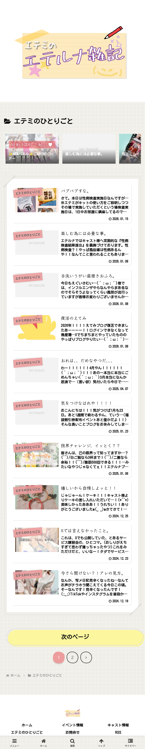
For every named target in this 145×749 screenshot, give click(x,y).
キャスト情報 (118, 725)
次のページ (75, 637)
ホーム (27, 725)
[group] (32, 150)
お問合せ (72, 732)
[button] (131, 148)
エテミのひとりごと (27, 732)
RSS (118, 732)
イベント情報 (72, 725)
